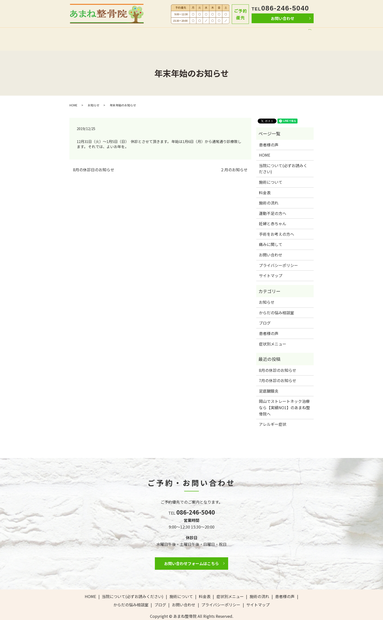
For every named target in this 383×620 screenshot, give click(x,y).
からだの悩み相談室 (266, 33)
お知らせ (93, 94)
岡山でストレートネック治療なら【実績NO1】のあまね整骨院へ (284, 397)
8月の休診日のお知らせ (93, 159)
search (308, 34)
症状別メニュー (272, 333)
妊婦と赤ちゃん (272, 213)
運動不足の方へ (272, 202)
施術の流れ (210, 33)
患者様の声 (234, 33)
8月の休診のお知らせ (277, 359)
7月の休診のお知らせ (277, 370)
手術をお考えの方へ (276, 223)
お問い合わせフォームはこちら (191, 553)
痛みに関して (270, 234)
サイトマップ (270, 265)
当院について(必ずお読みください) (122, 33)
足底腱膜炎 (268, 380)
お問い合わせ (282, 18)
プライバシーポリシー (278, 254)
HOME (81, 33)
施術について (168, 33)
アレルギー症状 (272, 413)
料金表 (189, 33)
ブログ (293, 33)
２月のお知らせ (234, 159)
